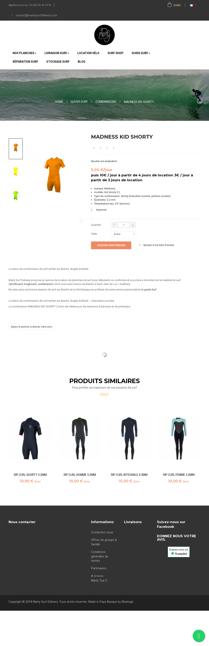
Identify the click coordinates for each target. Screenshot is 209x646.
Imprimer (101, 209)
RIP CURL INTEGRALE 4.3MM (129, 474)
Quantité (96, 224)
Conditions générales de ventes (99, 555)
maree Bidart (99, 582)
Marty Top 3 (99, 597)
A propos (97, 575)
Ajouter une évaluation (104, 161)
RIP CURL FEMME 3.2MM (179, 474)
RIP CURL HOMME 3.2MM (80, 474)
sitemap (96, 590)
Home (59, 101)
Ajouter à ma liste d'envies (158, 245)
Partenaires (98, 567)
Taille (94, 233)
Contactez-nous (102, 531)
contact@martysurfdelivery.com (36, 15)
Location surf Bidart (137, 555)
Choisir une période (111, 245)
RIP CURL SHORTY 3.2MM (30, 474)
